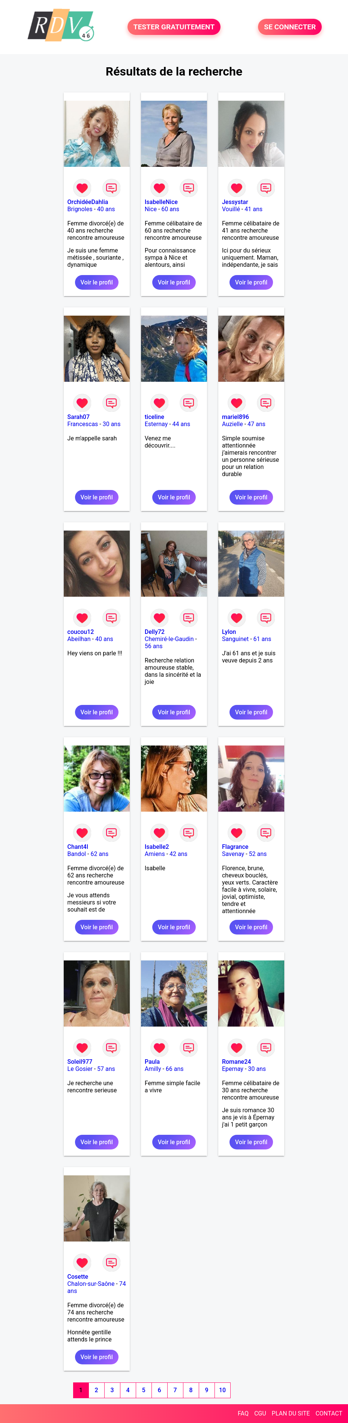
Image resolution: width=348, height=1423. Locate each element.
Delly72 (155, 631)
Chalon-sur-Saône (91, 1283)
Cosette (78, 1276)
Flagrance (235, 846)
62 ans (100, 853)
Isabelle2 (157, 846)
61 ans (263, 639)
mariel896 (235, 416)
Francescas (83, 424)
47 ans (257, 424)
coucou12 (81, 631)
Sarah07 (79, 416)
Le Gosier (80, 1068)
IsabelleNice (161, 202)
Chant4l (78, 846)
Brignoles (80, 209)
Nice (151, 209)
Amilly (153, 1068)
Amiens (155, 853)
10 (222, 1390)
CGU (260, 1413)
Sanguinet (235, 639)
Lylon (229, 631)
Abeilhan (79, 639)
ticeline (154, 416)
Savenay (233, 853)
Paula (152, 1061)
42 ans (179, 853)
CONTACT (328, 1413)
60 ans (170, 209)
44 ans (181, 424)
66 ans (175, 1068)
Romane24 (236, 1061)
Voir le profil (97, 282)
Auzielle (232, 424)
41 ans (253, 209)
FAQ (243, 1413)
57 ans (106, 1068)
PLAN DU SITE (291, 1413)
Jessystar (235, 202)
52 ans (258, 853)
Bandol (77, 853)
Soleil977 (80, 1061)
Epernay (232, 1068)
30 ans (112, 424)
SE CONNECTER (290, 27)
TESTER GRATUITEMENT (174, 27)
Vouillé (231, 209)
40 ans (106, 209)
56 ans (154, 646)
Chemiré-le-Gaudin (169, 639)
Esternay (156, 424)
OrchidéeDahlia (88, 202)
